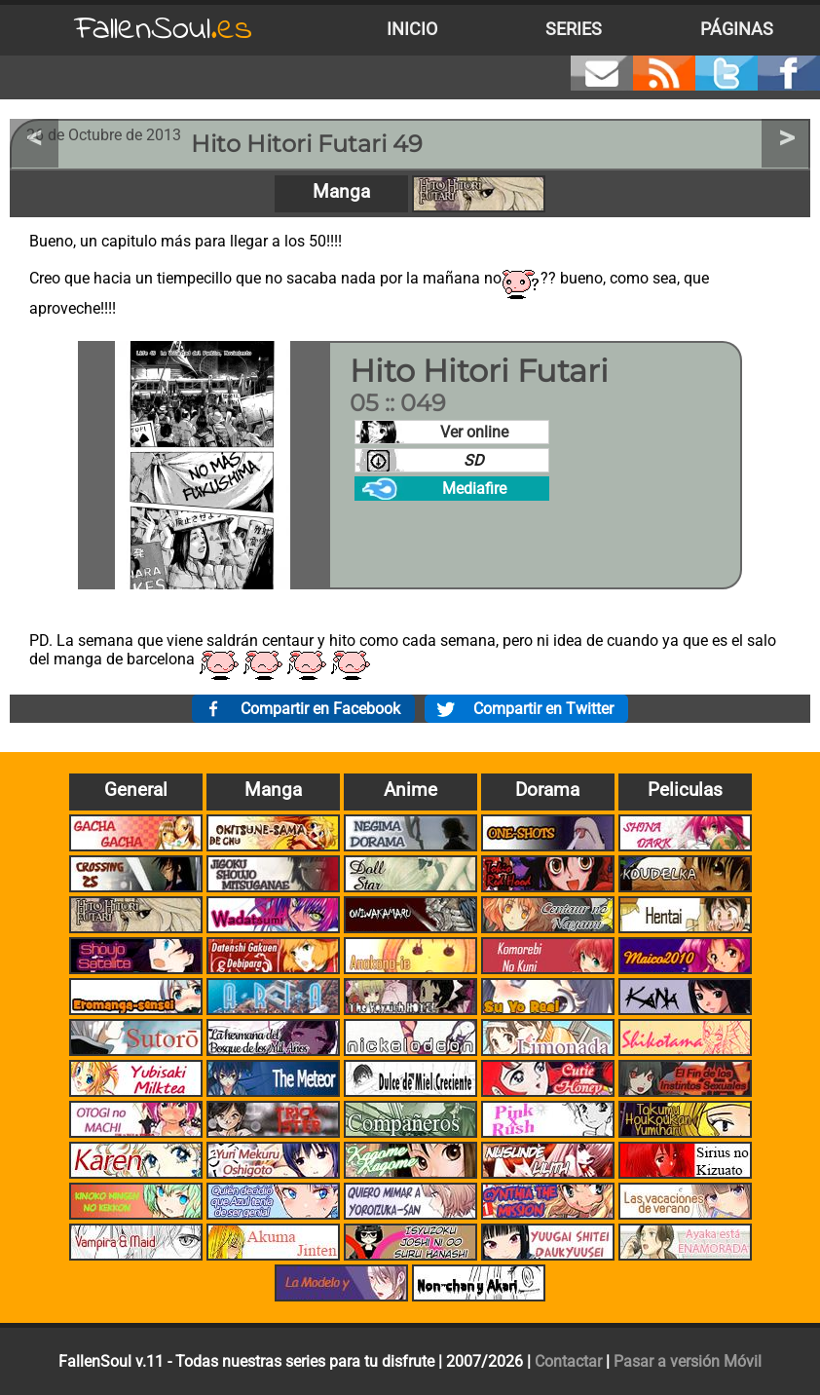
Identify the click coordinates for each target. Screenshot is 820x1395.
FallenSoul (163, 30)
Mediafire (474, 488)
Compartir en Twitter (543, 708)
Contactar (568, 1361)
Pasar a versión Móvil (688, 1361)
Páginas (736, 29)
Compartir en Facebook (320, 708)
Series (573, 29)
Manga (341, 191)
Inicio (412, 29)
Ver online (474, 432)
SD (474, 460)
